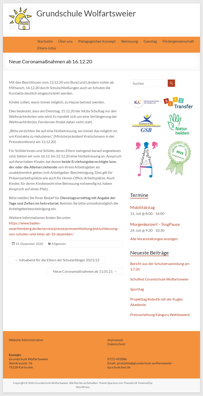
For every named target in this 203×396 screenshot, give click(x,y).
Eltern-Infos (46, 48)
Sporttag (137, 289)
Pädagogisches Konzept (97, 41)
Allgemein (59, 244)
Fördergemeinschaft (178, 41)
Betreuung (129, 41)
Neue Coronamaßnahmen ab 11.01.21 (85, 271)
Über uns (65, 41)
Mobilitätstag (142, 207)
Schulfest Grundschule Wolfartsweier (159, 279)
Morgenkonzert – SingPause (155, 224)
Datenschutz (116, 344)
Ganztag (150, 41)
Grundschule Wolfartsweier (86, 13)
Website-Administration (26, 340)
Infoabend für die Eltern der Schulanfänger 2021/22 (57, 260)
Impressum (115, 340)
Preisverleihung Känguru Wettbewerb (160, 314)
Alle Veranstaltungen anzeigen (154, 239)
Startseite (45, 41)
